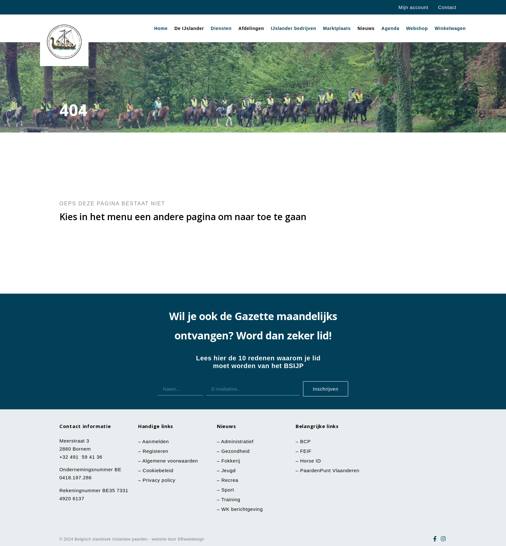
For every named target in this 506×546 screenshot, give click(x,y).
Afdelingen (251, 28)
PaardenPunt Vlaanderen (329, 470)
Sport (227, 489)
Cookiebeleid (158, 470)
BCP (305, 441)
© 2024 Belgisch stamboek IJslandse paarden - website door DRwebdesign (131, 539)
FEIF (306, 451)
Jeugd (228, 470)
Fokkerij (230, 460)
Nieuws (366, 28)
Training (230, 499)
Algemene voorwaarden (170, 460)
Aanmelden (155, 441)
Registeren (155, 451)
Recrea (229, 480)
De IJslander (189, 28)
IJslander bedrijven (293, 28)
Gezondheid (235, 451)
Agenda (390, 28)
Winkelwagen (450, 28)
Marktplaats (337, 28)
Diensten (221, 28)
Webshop (417, 28)
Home (161, 28)
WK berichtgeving (242, 509)
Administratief (237, 441)
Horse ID (310, 460)
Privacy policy (159, 480)
